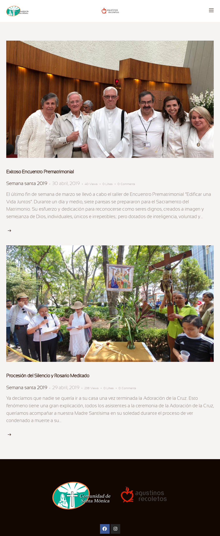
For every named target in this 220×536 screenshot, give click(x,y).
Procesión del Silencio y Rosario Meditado (47, 375)
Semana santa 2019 (26, 183)
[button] (110, 184)
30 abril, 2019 (66, 183)
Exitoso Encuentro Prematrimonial (40, 171)
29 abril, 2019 (65, 387)
